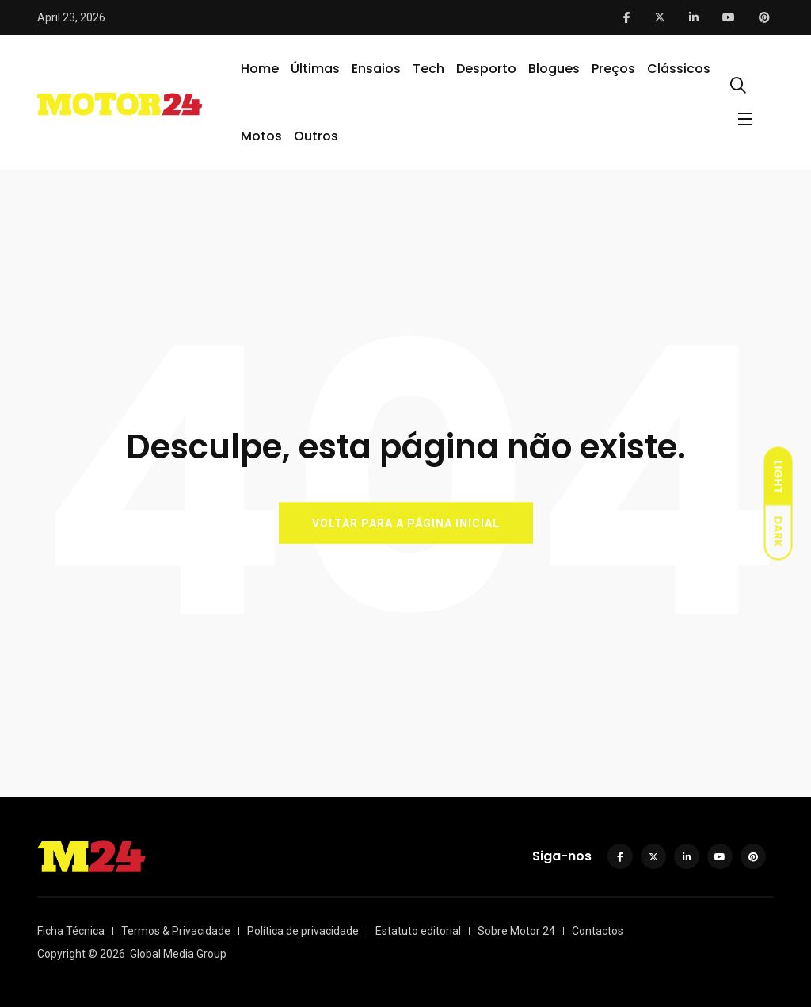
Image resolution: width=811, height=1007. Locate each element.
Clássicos (678, 68)
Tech (428, 68)
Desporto (486, 68)
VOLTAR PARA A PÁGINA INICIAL (406, 522)
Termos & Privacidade (175, 931)
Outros (316, 136)
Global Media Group (178, 954)
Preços (613, 68)
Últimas (315, 68)
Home (260, 68)
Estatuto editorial (418, 931)
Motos (261, 136)
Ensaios (376, 68)
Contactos (597, 931)
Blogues (554, 68)
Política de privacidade (303, 931)
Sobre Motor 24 (516, 931)
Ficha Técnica (71, 931)
